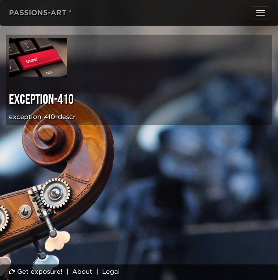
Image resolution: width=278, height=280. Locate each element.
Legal (111, 271)
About (82, 271)
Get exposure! (36, 271)
